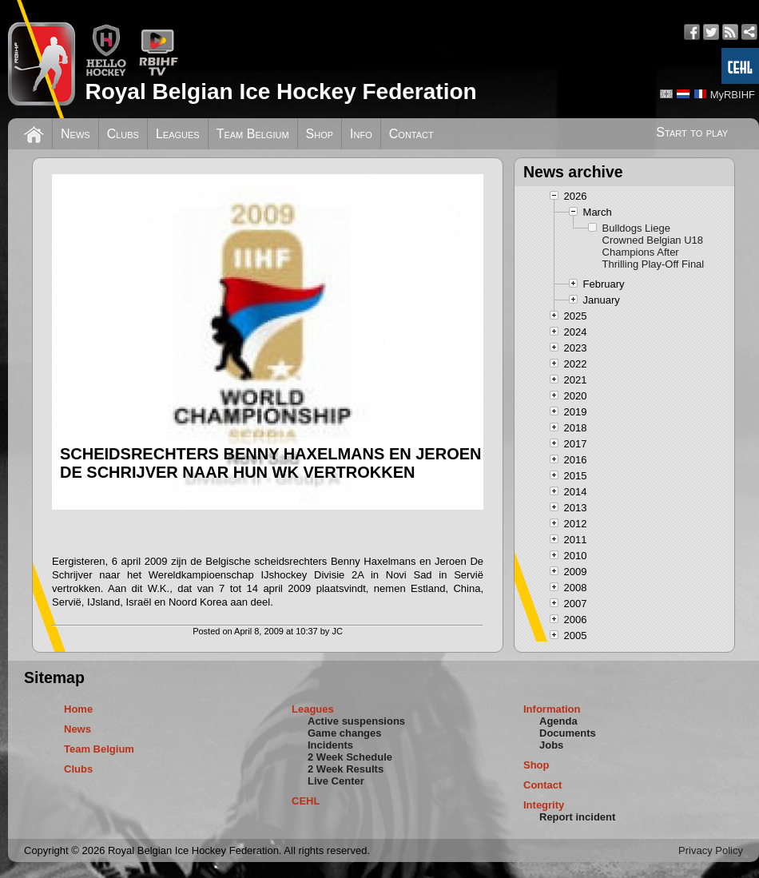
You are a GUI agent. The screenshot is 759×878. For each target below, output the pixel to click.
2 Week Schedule (350, 757)
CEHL (306, 801)
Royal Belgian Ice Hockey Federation (280, 91)
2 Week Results (345, 769)
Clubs (123, 134)
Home (78, 709)
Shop (320, 134)
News (75, 134)
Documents (567, 733)
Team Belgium (253, 134)
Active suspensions (356, 721)
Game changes (345, 733)
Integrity (543, 805)
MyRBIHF (732, 95)
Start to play (692, 132)
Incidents (330, 745)
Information (552, 709)
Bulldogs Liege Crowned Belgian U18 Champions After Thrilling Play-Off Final (653, 246)
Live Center (336, 781)
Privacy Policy (710, 850)
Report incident (577, 817)
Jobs (551, 745)
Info (361, 134)
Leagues (178, 134)
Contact (411, 134)
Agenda (558, 721)
